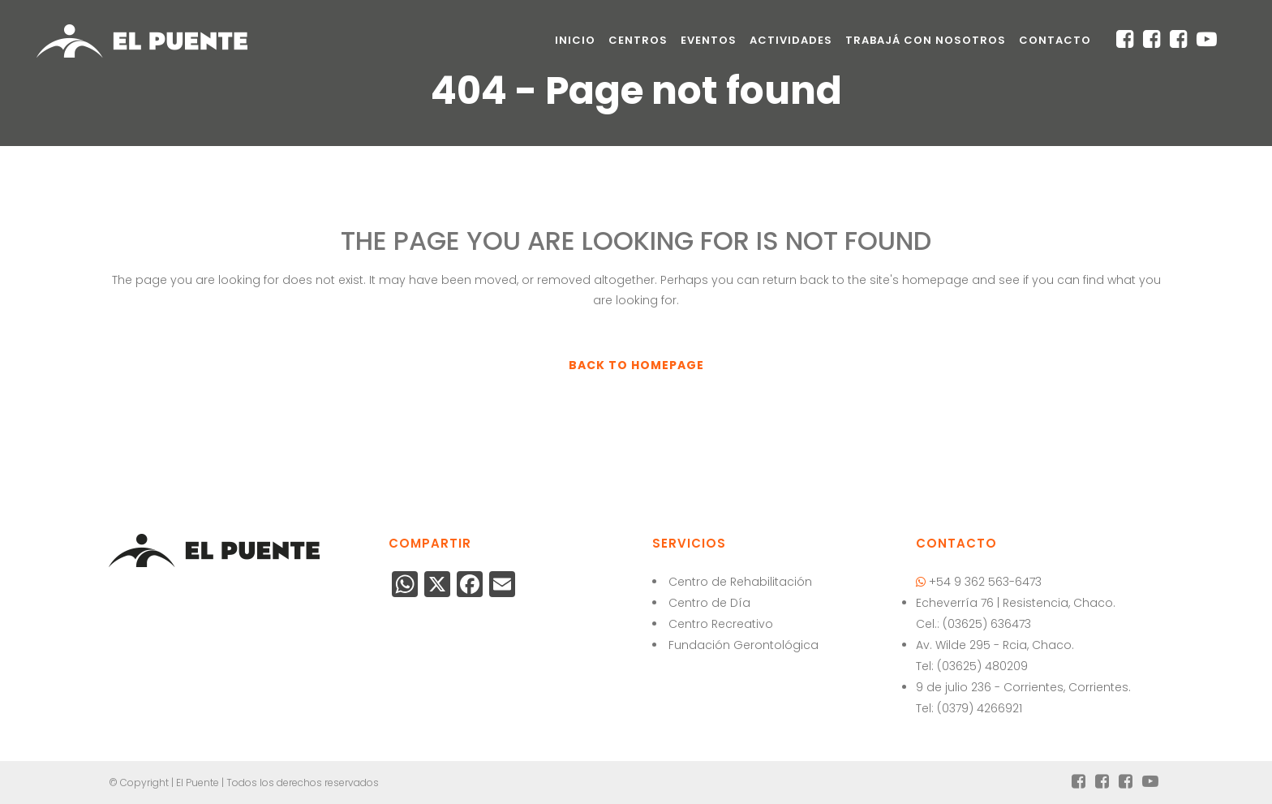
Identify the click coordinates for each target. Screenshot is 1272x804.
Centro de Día (709, 603)
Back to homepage (636, 365)
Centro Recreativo (720, 624)
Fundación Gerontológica (743, 645)
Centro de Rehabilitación (740, 582)
